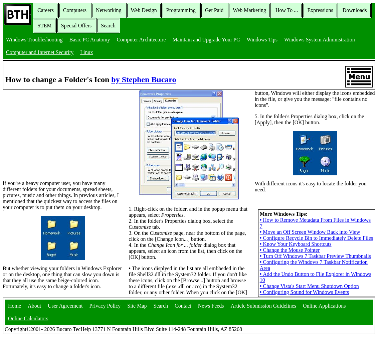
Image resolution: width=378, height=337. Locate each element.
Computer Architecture (141, 39)
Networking (108, 10)
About (34, 306)
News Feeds (211, 306)
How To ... (286, 10)
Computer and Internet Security (39, 52)
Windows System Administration (319, 39)
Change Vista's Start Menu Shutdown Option (309, 286)
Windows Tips (262, 39)
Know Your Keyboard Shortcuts (296, 244)
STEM (44, 25)
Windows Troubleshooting (34, 39)
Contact (183, 306)
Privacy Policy (105, 306)
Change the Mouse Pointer (290, 250)
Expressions (320, 10)
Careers (45, 10)
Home (14, 306)
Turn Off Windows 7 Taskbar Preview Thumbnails (315, 256)
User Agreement (65, 306)
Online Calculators (28, 318)
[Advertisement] (53, 132)
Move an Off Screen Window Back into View (310, 232)
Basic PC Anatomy (89, 39)
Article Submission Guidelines (263, 306)
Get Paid (214, 10)
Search (108, 25)
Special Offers (76, 25)
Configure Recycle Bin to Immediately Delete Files (316, 238)
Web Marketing (249, 10)
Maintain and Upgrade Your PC (206, 39)
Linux (86, 52)
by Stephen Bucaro (143, 79)
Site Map (137, 306)
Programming (181, 10)
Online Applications (324, 306)
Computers (74, 10)
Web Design (144, 10)
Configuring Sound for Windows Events (304, 292)
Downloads (355, 10)
